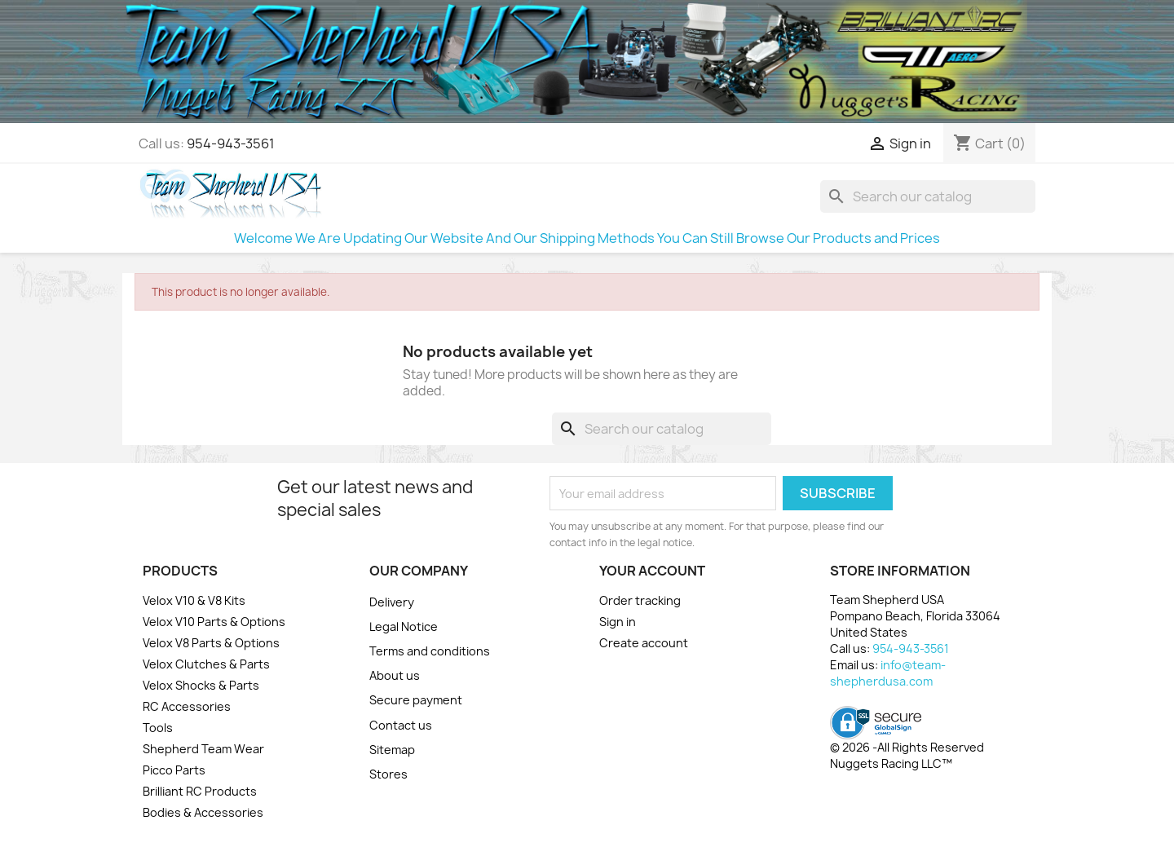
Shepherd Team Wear (203, 749)
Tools (158, 727)
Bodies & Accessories (203, 812)
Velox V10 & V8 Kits (194, 600)
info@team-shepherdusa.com (888, 673)
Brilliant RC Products (200, 791)
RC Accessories (187, 706)
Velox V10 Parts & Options (214, 621)
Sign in (617, 621)
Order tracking (640, 600)
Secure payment (415, 700)
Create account (643, 643)
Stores (388, 774)
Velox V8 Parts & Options (211, 643)
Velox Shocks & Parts (201, 685)
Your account (652, 571)
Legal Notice (403, 626)
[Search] (927, 196)
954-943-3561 (231, 143)
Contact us (400, 725)
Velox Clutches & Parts (206, 664)
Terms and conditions (429, 651)
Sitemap (392, 749)
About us (394, 675)
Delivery (391, 602)
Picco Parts (174, 770)
